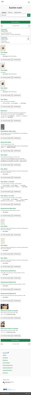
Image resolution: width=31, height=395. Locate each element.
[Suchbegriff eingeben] (14, 15)
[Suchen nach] (28, 15)
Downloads (5, 357)
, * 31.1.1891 (7, 195)
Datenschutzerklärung (8, 367)
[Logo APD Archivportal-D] (2, 2)
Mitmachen (5, 360)
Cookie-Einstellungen (7, 370)
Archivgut (4, 12)
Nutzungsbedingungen (8, 365)
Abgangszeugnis (8, 208)
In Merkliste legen (17, 59)
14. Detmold (9, 310)
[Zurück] (2, 26)
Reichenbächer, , (8, 131)
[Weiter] (29, 26)
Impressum (5, 372)
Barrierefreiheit (6, 362)
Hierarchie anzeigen (6, 59)
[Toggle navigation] (29, 2)
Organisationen (17, 12)
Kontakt (4, 355)
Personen (10, 12)
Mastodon (5, 352)
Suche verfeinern (16, 22)
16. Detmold (9, 328)
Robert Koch (4, 30)
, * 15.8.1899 (7, 181)
